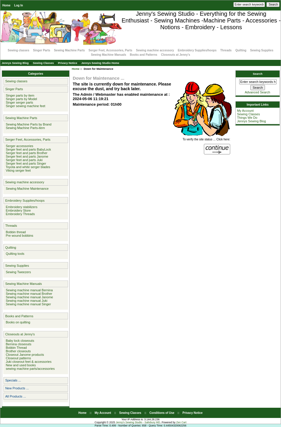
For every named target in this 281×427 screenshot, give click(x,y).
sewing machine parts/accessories (29, 368)
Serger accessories (18, 146)
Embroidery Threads (19, 214)
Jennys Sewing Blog (15, 63)
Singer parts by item (19, 95)
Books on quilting (17, 322)
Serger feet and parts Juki (23, 160)
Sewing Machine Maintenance (26, 188)
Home (6, 5)
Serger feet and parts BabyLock (27, 149)
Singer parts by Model (20, 99)
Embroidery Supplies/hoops (197, 50)
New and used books (20, 365)
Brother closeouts (17, 351)
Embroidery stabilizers (20, 207)
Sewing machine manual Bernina (28, 290)
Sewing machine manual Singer (27, 304)
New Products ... (17, 388)
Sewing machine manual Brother (28, 293)
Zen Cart (181, 422)
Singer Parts (41, 50)
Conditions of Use (161, 412)
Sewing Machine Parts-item (24, 128)
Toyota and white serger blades (27, 167)
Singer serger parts (18, 102)
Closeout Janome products (24, 354)
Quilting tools (14, 253)
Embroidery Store (17, 210)
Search (258, 73)
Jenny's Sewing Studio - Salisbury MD (138, 422)
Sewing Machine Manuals (108, 54)
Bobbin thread (15, 232)
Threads (226, 50)
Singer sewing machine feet (24, 106)
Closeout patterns (17, 358)
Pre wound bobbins (18, 235)
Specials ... (13, 380)
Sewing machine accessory (155, 50)
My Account (245, 110)
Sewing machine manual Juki (26, 300)
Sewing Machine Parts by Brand (28, 124)
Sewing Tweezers (17, 272)
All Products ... (15, 396)
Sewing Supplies (261, 50)
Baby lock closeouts (19, 340)
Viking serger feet (17, 170)
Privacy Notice (67, 63)
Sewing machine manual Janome (28, 297)
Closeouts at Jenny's (175, 54)
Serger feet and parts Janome (26, 156)
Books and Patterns (143, 54)
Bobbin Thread (15, 347)
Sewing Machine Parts (69, 50)
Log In (18, 5)
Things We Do (247, 117)
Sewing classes (18, 50)
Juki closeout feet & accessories (28, 361)
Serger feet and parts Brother (26, 153)
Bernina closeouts (18, 344)
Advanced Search (257, 92)
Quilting (241, 50)
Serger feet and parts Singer (25, 163)
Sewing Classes (43, 63)
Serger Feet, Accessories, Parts (110, 50)
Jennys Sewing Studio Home (100, 63)
